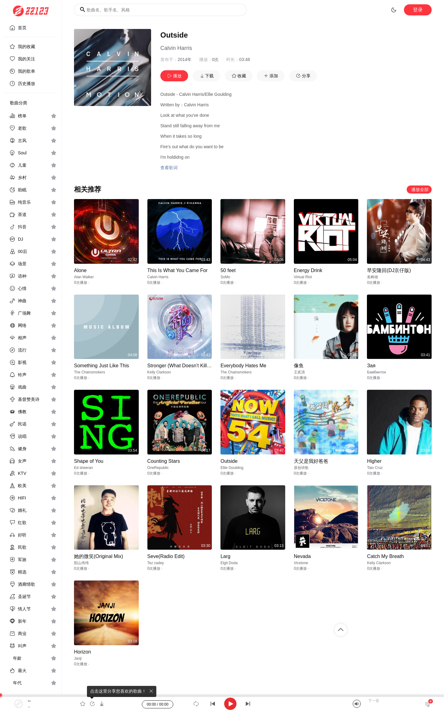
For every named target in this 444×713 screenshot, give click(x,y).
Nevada (302, 556)
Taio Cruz (375, 468)
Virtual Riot (303, 277)
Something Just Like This (101, 365)
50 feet (228, 270)
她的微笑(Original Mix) (98, 556)
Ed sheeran (83, 468)
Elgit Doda (228, 563)
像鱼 (299, 365)
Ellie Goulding (231, 468)
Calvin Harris (176, 48)
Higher (374, 461)
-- (29, 700)
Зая (371, 365)
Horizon (82, 651)
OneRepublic (158, 468)
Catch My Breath (385, 556)
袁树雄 (372, 277)
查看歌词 (169, 167)
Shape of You (88, 461)
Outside (228, 461)
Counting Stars (163, 461)
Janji (78, 658)
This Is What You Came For (177, 270)
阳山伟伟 (81, 563)
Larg (225, 556)
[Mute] (357, 704)
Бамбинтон (376, 372)
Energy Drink (308, 270)
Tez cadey (155, 563)
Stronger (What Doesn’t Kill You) (182, 365)
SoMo (225, 277)
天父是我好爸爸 (311, 461)
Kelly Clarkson (159, 372)
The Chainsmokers (89, 372)
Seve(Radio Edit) (166, 556)
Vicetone (301, 563)
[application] (222, 704)
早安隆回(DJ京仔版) (389, 270)
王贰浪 (299, 372)
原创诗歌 (301, 468)
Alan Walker (84, 277)
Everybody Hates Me (243, 365)
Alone (80, 270)
